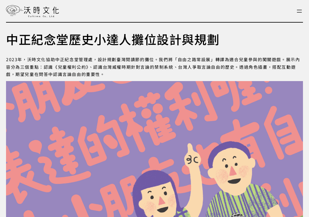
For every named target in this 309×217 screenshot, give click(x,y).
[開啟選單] (299, 11)
